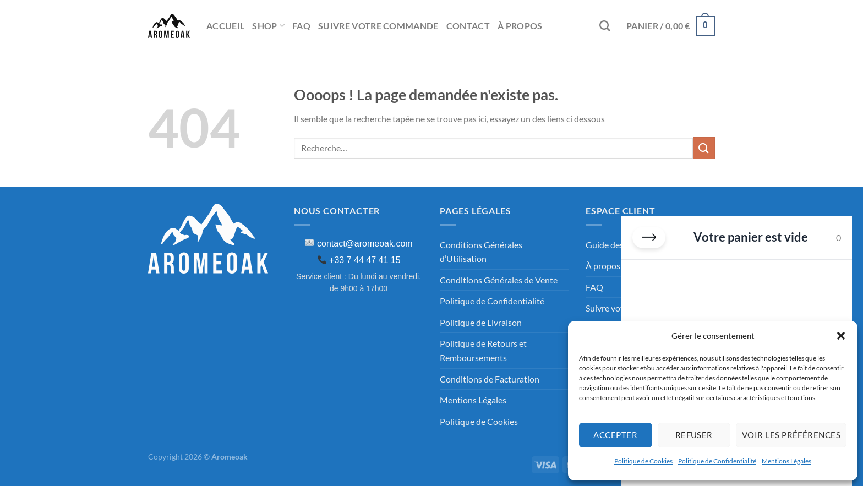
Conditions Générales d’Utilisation (481, 251)
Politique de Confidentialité (717, 461)
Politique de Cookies (643, 461)
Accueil (225, 25)
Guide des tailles (617, 244)
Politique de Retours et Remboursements (483, 350)
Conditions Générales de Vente (499, 280)
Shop (268, 25)
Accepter (615, 435)
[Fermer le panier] (648, 237)
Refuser (694, 435)
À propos (520, 25)
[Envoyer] (704, 148)
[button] (840, 335)
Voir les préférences (791, 435)
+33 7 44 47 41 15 (364, 260)
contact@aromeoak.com (365, 243)
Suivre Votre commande (378, 25)
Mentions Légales (786, 461)
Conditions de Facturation (489, 379)
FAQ (301, 25)
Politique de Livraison (481, 322)
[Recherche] (604, 25)
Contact (468, 25)
